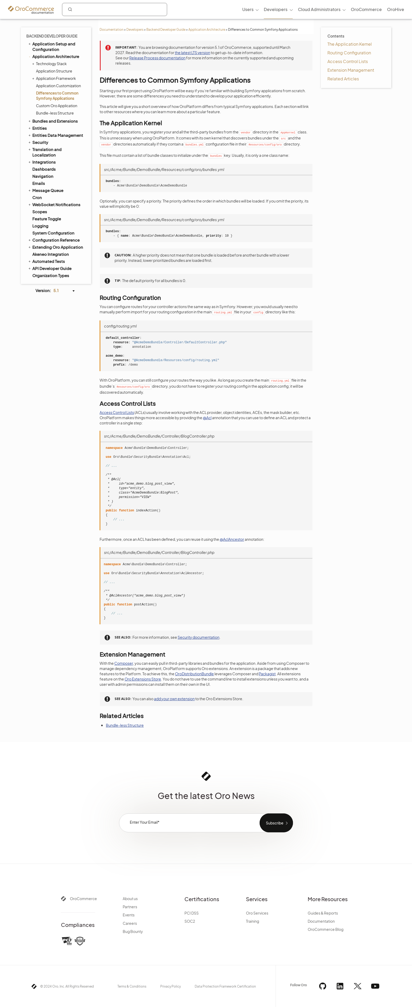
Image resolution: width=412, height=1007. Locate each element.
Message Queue (45, 190)
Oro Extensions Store (143, 679)
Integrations (42, 161)
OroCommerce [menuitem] (366, 9)
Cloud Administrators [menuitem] (319, 9)
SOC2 (189, 921)
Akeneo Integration (50, 254)
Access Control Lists (347, 61)
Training (252, 921)
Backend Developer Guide (166, 30)
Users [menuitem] (248, 9)
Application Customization (58, 85)
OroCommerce (83, 898)
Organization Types (50, 275)
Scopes (39, 211)
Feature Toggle (46, 218)
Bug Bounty (133, 931)
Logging (40, 225)
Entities (37, 128)
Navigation (42, 176)
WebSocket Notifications (54, 204)
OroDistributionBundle (194, 673)
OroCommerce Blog (325, 929)
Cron (37, 197)
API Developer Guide (49, 268)
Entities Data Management (55, 135)
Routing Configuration (349, 52)
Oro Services (257, 913)
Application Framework (54, 78)
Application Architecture (206, 30)
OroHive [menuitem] (395, 9)
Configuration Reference (54, 239)
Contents (335, 36)
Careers (130, 923)
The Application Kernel (349, 44)
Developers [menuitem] (275, 9)
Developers (134, 30)
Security (38, 142)
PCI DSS (191, 913)
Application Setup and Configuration (51, 46)
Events (129, 914)
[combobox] (114, 9)
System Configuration (53, 232)
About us (130, 898)
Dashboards (44, 169)
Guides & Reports (323, 913)
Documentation (111, 30)
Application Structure (54, 71)
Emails (38, 183)
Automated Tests (46, 261)
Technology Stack (50, 63)
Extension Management (350, 70)
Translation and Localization (44, 152)
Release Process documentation (157, 57)
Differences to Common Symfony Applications (57, 96)
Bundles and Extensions (53, 120)
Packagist (267, 673)
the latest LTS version (192, 52)
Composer (123, 663)
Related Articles (343, 78)
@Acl (207, 417)
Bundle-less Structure (55, 113)
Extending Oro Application (55, 247)
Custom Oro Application (56, 105)
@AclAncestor (232, 539)
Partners (130, 906)
